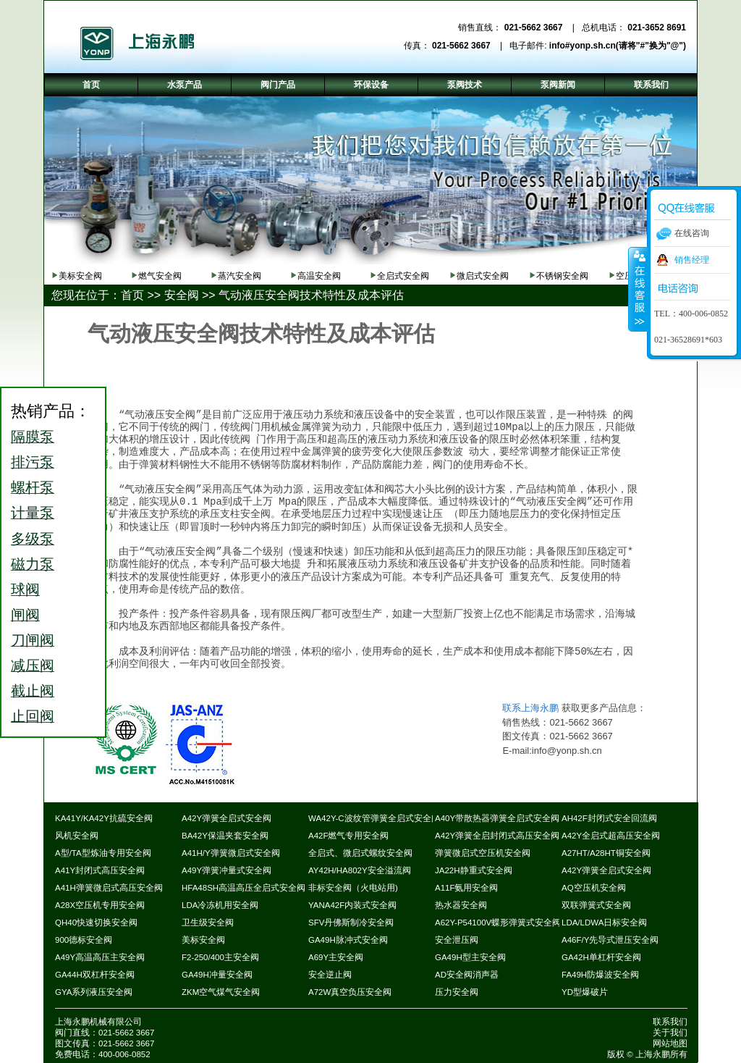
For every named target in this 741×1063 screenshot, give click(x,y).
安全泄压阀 (456, 940)
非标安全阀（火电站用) (353, 887)
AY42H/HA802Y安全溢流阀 (359, 870)
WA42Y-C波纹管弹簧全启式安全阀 (374, 818)
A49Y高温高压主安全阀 (100, 957)
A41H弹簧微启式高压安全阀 (109, 887)
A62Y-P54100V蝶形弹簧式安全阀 (498, 922)
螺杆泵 (32, 487)
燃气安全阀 (160, 276)
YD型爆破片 (585, 992)
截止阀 (32, 691)
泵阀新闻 (558, 85)
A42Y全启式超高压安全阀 (611, 835)
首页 (132, 295)
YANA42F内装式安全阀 (352, 905)
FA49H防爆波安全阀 (600, 974)
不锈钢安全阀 (562, 276)
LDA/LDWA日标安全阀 (604, 922)
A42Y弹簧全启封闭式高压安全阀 (497, 835)
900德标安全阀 (83, 940)
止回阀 (32, 716)
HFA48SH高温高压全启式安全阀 (243, 887)
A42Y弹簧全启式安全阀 (226, 818)
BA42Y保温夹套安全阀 (225, 835)
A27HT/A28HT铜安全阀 (606, 853)
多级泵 (32, 539)
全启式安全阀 (403, 276)
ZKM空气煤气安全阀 (221, 992)
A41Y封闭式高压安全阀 (100, 870)
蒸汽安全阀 (239, 276)
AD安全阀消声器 (467, 974)
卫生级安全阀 (208, 922)
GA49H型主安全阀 (470, 957)
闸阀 (25, 615)
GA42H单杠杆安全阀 (601, 957)
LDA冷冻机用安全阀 (220, 905)
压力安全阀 (456, 992)
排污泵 (32, 462)
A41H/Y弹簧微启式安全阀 (231, 853)
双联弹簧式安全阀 (596, 905)
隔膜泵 (32, 437)
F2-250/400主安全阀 (220, 957)
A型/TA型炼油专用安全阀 (103, 853)
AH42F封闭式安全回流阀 (609, 818)
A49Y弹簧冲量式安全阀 (226, 870)
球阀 (25, 589)
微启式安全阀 (483, 276)
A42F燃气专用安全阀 (348, 835)
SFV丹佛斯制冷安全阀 (351, 922)
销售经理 (691, 260)
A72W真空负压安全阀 (349, 992)
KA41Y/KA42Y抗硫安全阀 (104, 818)
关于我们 (670, 1032)
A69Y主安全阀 (335, 957)
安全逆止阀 (330, 974)
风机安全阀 (76, 835)
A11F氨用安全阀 (467, 887)
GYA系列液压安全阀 (93, 992)
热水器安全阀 (461, 905)
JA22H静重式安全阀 (473, 870)
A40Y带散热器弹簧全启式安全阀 (497, 818)
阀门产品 (278, 85)
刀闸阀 (32, 640)
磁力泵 (32, 564)
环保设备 (371, 85)
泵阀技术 (464, 85)
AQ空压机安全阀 (594, 887)
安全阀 (181, 295)
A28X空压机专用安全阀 (100, 905)
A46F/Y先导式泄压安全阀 (610, 940)
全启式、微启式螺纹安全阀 (360, 853)
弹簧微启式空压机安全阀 (482, 853)
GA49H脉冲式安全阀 (348, 940)
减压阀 (32, 665)
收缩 (638, 289)
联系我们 (670, 1021)
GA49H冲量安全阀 (217, 974)
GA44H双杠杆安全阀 (95, 974)
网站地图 (670, 1043)
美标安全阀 (80, 276)
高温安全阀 (319, 276)
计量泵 (32, 513)
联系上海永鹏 (530, 707)
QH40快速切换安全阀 (96, 922)
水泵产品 (184, 85)
